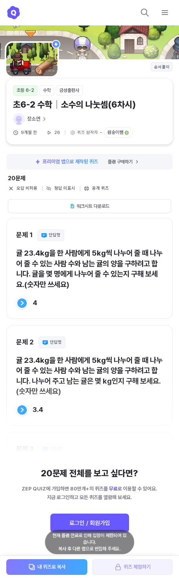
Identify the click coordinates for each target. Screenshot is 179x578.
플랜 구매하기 (124, 162)
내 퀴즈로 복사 (47, 567)
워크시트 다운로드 (89, 206)
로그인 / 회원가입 (89, 523)
